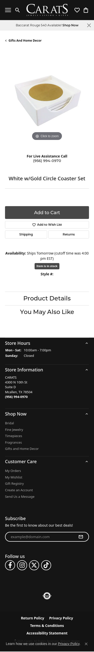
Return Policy (32, 618)
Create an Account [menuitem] (19, 490)
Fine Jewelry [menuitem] (14, 430)
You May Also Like (47, 311)
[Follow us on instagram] (22, 565)
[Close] (89, 25)
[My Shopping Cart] (86, 10)
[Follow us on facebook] (10, 565)
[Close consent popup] (86, 643)
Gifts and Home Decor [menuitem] (22, 449)
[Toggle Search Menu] (18, 10)
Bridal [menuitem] (9, 423)
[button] (47, 343)
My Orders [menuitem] (13, 471)
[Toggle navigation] (8, 10)
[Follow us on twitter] (34, 565)
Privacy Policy (61, 618)
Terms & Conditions (47, 626)
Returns (69, 234)
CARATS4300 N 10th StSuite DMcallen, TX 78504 (18, 387)
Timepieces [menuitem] (13, 436)
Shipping (26, 234)
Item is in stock (47, 266)
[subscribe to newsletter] (80, 536)
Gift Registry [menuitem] (14, 484)
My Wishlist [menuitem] (13, 477)
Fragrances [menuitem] (13, 442)
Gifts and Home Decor (25, 40)
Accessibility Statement (47, 633)
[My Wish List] (77, 10)
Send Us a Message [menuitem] (19, 497)
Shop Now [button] (70, 25)
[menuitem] (47, 596)
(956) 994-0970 (47, 160)
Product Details (47, 298)
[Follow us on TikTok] (46, 565)
